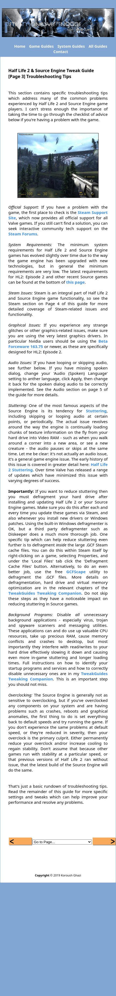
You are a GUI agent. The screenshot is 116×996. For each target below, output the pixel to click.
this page (75, 282)
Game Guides (41, 46)
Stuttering (96, 410)
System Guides (71, 46)
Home (19, 46)
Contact (60, 51)
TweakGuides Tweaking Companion (44, 593)
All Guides (98, 46)
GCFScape (76, 571)
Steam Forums (22, 233)
